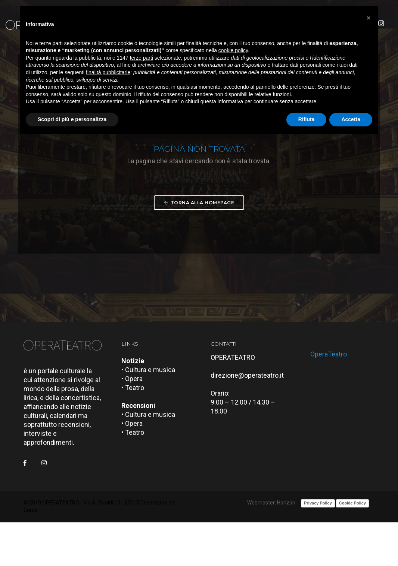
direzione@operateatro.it (249, 421)
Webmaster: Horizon (271, 547)
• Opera (134, 424)
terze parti (141, 59)
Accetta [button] (350, 121)
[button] (368, 18)
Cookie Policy (352, 547)
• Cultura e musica (151, 415)
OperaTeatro (331, 397)
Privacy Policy (318, 547)
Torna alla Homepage (199, 236)
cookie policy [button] (233, 52)
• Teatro (135, 433)
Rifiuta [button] (306, 121)
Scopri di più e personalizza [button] (72, 121)
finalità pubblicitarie (108, 74)
